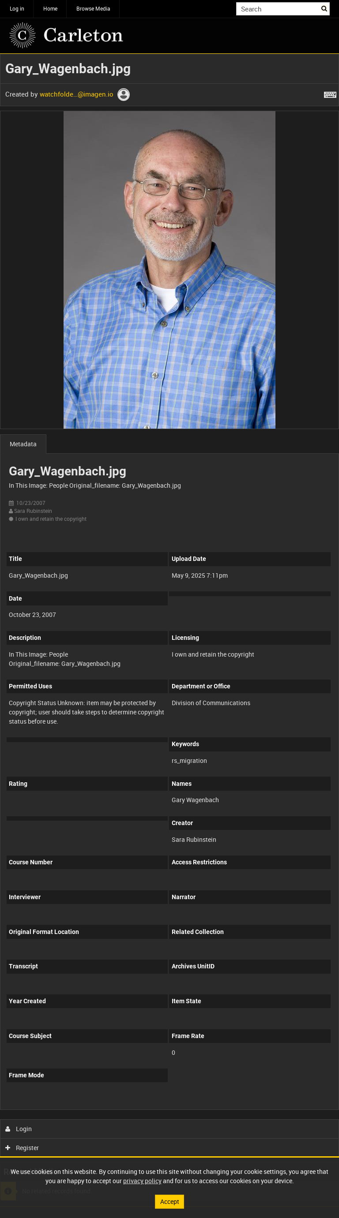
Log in (17, 8)
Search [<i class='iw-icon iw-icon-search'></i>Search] (325, 8)
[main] (169, 630)
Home (50, 8)
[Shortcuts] (330, 93)
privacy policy (142, 1181)
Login (18, 1129)
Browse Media (93, 8)
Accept (169, 1201)
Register (22, 1147)
